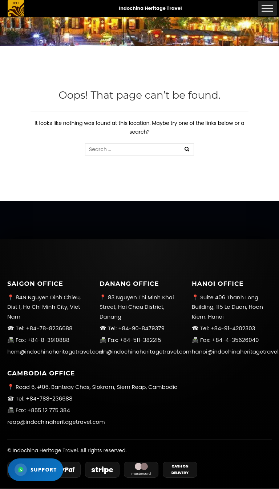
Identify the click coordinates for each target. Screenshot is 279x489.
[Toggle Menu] (267, 8)
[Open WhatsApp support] (35, 469)
